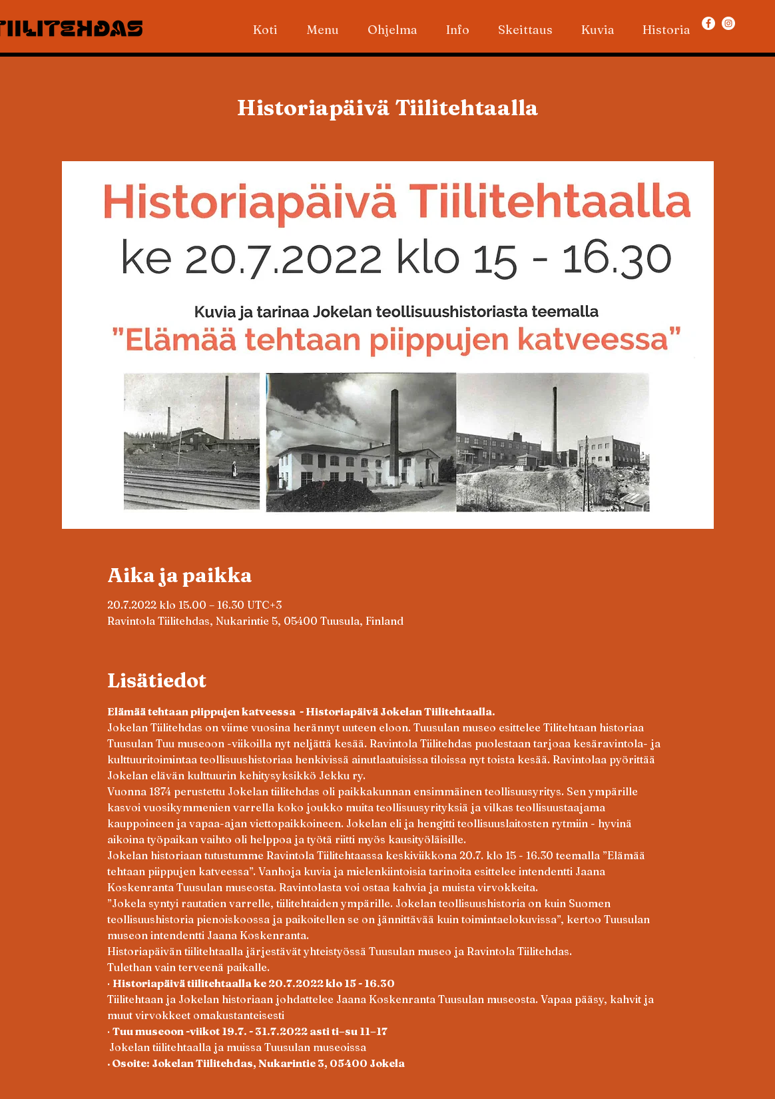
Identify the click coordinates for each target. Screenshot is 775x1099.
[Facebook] (708, 23)
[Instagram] (728, 23)
